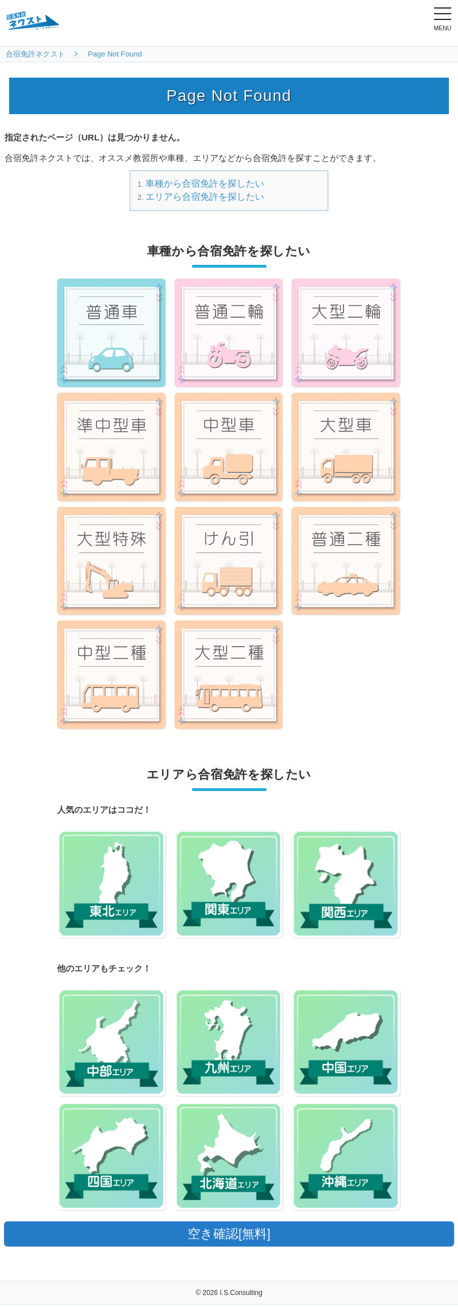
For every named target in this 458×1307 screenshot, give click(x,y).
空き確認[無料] (229, 1235)
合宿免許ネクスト (35, 54)
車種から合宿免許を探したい (204, 183)
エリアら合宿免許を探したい (204, 196)
